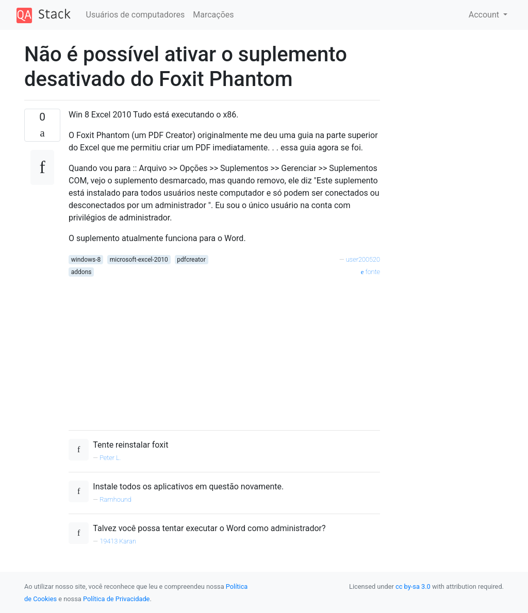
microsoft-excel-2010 (139, 259)
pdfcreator (191, 259)
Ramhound (115, 499)
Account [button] (485, 15)
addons (81, 272)
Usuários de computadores (135, 15)
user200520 (363, 259)
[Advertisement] (224, 350)
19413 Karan (118, 541)
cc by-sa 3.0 (413, 586)
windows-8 (86, 259)
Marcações (213, 15)
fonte (370, 272)
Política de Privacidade (116, 599)
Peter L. (110, 458)
